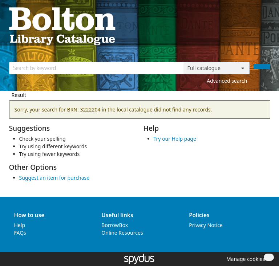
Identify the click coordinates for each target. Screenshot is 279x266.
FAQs (20, 232)
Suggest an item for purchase (54, 177)
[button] (244, 259)
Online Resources (122, 232)
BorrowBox (114, 225)
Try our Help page (175, 138)
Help (19, 225)
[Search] (262, 66)
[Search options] (216, 68)
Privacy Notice (206, 225)
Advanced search (227, 80)
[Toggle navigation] (266, 25)
